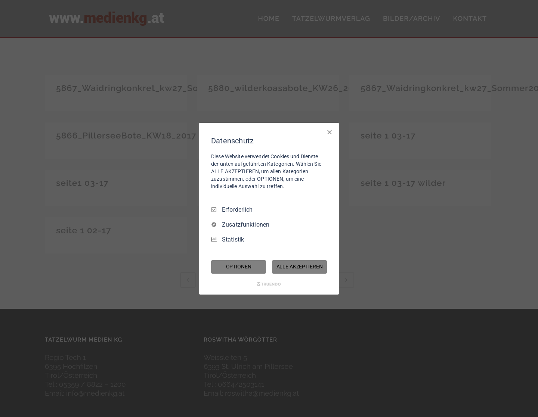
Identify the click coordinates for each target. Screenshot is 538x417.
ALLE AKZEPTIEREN (299, 267)
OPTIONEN (238, 267)
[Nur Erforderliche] (329, 131)
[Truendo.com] (269, 284)
